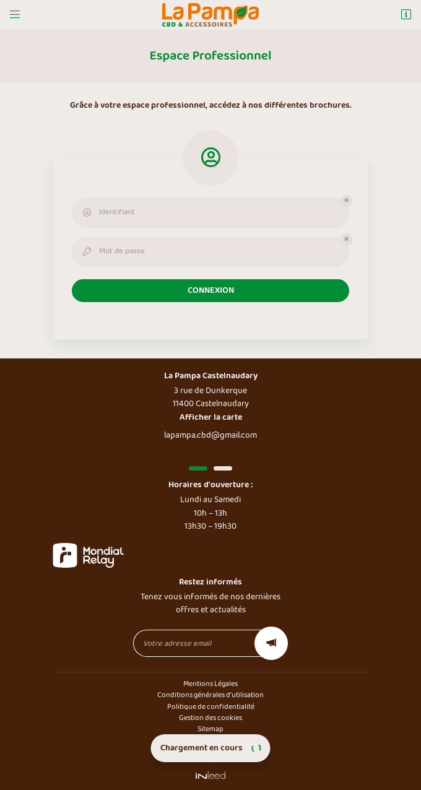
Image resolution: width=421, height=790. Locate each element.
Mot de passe (112, 251)
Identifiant (107, 212)
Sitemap (210, 729)
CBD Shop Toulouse (210, 752)
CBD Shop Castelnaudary (210, 741)
